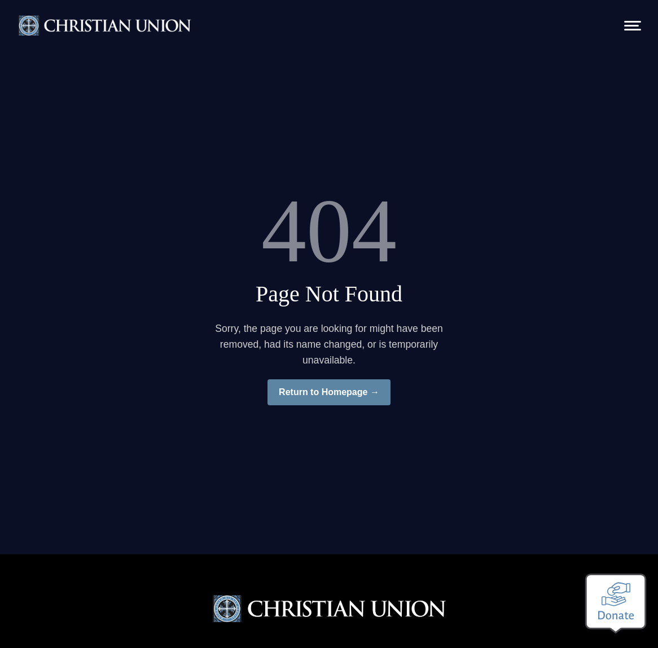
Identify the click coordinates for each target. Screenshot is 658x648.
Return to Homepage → (329, 392)
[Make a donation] (616, 603)
